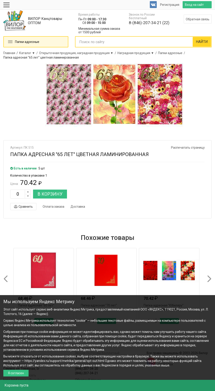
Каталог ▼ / (29, 53)
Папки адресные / (172, 53)
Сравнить (23, 206)
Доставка (78, 206)
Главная (9, 53)
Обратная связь (197, 19)
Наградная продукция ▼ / (137, 53)
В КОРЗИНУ (50, 194)
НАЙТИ (202, 42)
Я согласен (16, 373)
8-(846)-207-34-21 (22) (149, 22)
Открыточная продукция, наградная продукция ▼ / (78, 53)
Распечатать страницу (188, 147)
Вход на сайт (194, 4)
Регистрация (169, 4)
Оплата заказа (53, 206)
